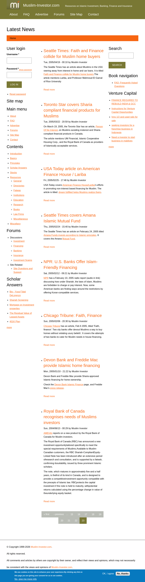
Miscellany (15, 224)
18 (93, 514)
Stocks (13, 172)
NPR (46, 278)
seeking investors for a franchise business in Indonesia (123, 129)
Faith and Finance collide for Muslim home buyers (69, 74)
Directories (18, 186)
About (13, 14)
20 (62, 520)
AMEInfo (48, 433)
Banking (17, 251)
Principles (15, 163)
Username (13, 54)
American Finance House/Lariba (79, 185)
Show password (25, 70)
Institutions (18, 195)
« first (46, 514)
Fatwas (17, 190)
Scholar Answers (18, 168)
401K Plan (15, 321)
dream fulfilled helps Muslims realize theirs (80, 192)
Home (13, 38)
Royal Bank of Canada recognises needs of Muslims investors (70, 417)
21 (69, 520)
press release (57, 388)
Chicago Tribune (52, 326)
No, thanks (123, 573)
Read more (49, 89)
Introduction (16, 153)
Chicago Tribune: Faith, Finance (73, 315)
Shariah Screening (19, 300)
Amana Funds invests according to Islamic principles (70, 235)
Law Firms (18, 214)
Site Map (76, 14)
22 (76, 520)
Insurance (18, 255)
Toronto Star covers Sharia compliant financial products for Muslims (72, 110)
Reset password (18, 94)
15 (72, 514)
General (17, 181)
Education (18, 200)
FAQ (26, 14)
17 (86, 514)
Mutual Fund (68, 239)
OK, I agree (108, 573)
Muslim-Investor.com (41, 547)
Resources (15, 177)
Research (18, 204)
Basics (13, 158)
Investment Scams (22, 260)
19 (100, 514)
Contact (93, 14)
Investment (18, 241)
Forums (59, 14)
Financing (18, 246)
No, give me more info (25, 579)
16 (79, 514)
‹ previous (59, 514)
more (9, 327)
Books (16, 209)
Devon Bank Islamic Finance (68, 384)
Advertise (41, 14)
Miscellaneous (20, 219)
